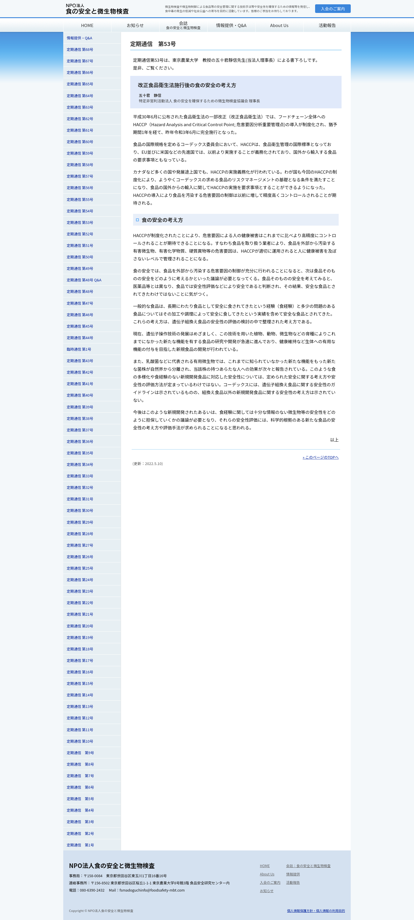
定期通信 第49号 (80, 268)
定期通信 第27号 (80, 545)
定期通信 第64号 (80, 95)
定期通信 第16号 (80, 672)
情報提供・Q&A (231, 25)
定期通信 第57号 (80, 176)
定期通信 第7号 (80, 775)
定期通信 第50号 (80, 257)
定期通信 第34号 (80, 464)
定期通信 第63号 (80, 107)
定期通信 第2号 (80, 833)
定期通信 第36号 (80, 441)
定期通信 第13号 (80, 706)
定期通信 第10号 (80, 741)
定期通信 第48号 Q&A (84, 280)
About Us (279, 25)
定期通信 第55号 (80, 199)
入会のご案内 (333, 8)
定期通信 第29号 (80, 522)
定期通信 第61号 (80, 130)
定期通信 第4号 (80, 810)
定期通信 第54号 (80, 211)
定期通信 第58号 (80, 164)
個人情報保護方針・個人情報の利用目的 (316, 910)
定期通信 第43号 (80, 360)
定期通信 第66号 (80, 72)
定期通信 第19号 (80, 637)
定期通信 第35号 (80, 453)
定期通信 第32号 (80, 487)
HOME (87, 25)
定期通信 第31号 (80, 499)
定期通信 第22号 (80, 602)
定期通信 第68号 (80, 49)
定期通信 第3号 (80, 821)
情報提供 (293, 873)
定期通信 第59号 (80, 153)
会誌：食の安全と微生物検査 (308, 865)
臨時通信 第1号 (79, 349)
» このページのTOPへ (321, 457)
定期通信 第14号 (80, 695)
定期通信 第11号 (80, 729)
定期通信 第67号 (80, 61)
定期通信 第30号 (80, 510)
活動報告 (327, 25)
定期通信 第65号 (80, 84)
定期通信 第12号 (80, 718)
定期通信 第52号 (80, 234)
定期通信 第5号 (80, 798)
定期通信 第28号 (80, 533)
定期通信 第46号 (80, 314)
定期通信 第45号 (80, 326)
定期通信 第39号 (80, 407)
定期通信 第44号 (80, 337)
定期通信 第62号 (80, 118)
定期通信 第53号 (80, 222)
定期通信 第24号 (80, 579)
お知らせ (135, 25)
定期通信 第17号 (80, 660)
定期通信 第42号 (80, 372)
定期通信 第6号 (80, 787)
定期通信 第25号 (80, 568)
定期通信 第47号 (80, 303)
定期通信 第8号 (80, 764)
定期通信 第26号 (80, 556)
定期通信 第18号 (80, 649)
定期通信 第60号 (80, 141)
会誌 (183, 25)
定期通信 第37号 (80, 430)
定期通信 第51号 (80, 245)
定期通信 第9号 (80, 752)
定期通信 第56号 (80, 187)
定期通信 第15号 (80, 683)
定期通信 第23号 (80, 591)
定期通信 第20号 (80, 626)
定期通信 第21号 (80, 614)
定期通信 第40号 (80, 395)
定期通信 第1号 (80, 845)
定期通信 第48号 (80, 291)
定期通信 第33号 (80, 476)
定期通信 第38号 (80, 418)
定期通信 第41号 (80, 383)
